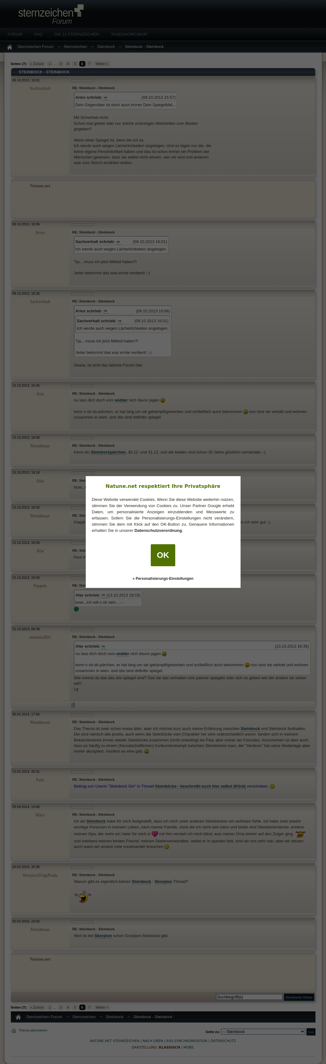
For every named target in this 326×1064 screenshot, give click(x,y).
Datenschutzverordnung (158, 530)
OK (163, 555)
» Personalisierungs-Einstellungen (163, 578)
